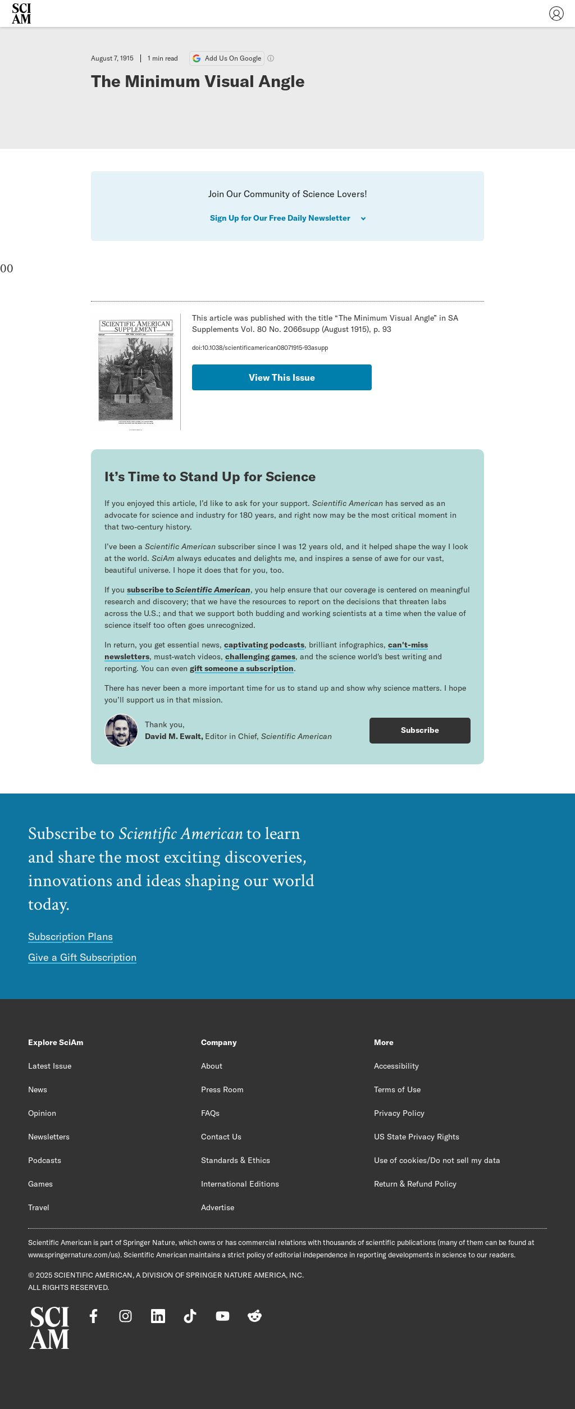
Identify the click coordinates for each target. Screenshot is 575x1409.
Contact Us (221, 1137)
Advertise (217, 1207)
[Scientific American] (21, 13)
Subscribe (420, 730)
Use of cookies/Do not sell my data (437, 1160)
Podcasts (44, 1160)
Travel (38, 1207)
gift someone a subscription (242, 668)
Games (40, 1184)
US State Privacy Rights (416, 1137)
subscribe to (188, 590)
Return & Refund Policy (415, 1184)
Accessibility (396, 1066)
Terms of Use (397, 1089)
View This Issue (282, 377)
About (211, 1066)
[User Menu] (556, 13)
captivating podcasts (264, 645)
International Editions (240, 1184)
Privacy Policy (399, 1113)
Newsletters (49, 1137)
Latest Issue (49, 1066)
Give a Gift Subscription (82, 957)
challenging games (260, 656)
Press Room (222, 1089)
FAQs (210, 1113)
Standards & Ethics (235, 1160)
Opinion (42, 1113)
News (37, 1089)
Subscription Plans (70, 936)
